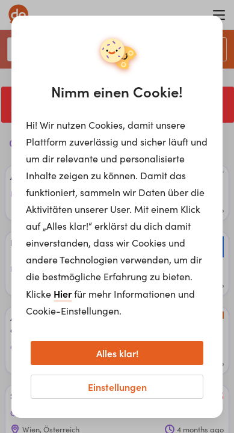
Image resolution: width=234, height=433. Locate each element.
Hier (63, 293)
